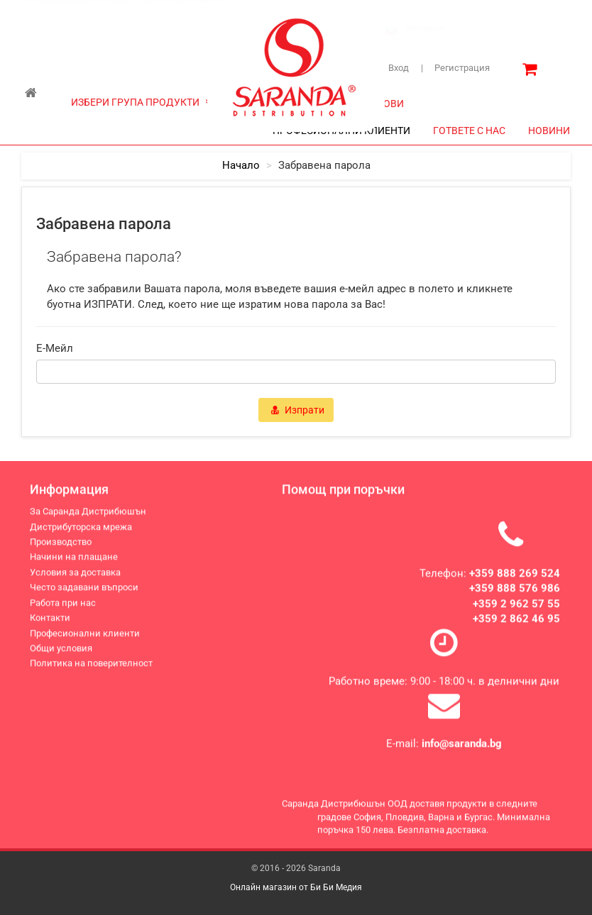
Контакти (50, 621)
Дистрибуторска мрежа (191, 13)
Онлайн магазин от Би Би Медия (296, 887)
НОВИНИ (549, 130)
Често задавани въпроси (84, 590)
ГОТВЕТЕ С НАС (469, 130)
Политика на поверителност (91, 666)
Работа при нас (63, 606)
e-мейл (54, 348)
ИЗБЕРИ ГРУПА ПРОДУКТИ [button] (141, 102)
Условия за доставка (75, 575)
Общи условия (61, 651)
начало (241, 165)
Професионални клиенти (85, 636)
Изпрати (297, 410)
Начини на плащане (74, 560)
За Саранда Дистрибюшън (79, 13)
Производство (61, 545)
